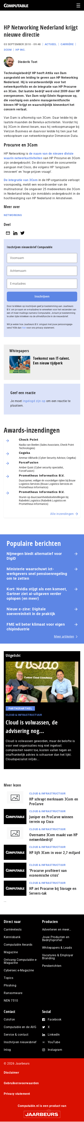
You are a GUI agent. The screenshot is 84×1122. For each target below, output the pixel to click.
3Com (8, 49)
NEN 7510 (11, 1000)
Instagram (55, 1049)
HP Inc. (20, 49)
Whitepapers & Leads (57, 947)
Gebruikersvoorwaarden (21, 1083)
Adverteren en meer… (56, 929)
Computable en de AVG (20, 1027)
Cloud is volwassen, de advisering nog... (32, 726)
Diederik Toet (27, 62)
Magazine (11, 952)
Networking (13, 215)
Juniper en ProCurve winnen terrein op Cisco (51, 819)
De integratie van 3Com (21, 180)
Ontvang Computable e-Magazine (20, 961)
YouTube (54, 1042)
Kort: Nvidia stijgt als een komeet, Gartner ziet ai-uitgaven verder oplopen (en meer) (37, 594)
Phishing (10, 985)
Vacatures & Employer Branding (57, 956)
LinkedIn (54, 1034)
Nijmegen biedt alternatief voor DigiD (34, 556)
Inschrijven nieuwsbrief (20, 1042)
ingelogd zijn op (34, 401)
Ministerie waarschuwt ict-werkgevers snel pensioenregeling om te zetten (37, 574)
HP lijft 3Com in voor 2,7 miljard (54, 852)
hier (24, 327)
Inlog (7, 1049)
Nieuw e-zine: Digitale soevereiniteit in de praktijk (31, 611)
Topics (8, 978)
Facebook (55, 1019)
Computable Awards (18, 944)
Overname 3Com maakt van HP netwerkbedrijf (53, 837)
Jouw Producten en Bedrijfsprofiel (55, 938)
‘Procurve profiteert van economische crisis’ (48, 873)
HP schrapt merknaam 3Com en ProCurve (53, 801)
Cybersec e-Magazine (19, 970)
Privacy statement (17, 1094)
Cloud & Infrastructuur (24, 714)
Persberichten (52, 966)
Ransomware (13, 993)
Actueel (51, 44)
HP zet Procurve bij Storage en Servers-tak (52, 891)
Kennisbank (12, 937)
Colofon (9, 1019)
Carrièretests (13, 929)
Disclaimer (11, 1072)
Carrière (67, 44)
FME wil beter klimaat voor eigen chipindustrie (36, 626)
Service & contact (16, 1034)
